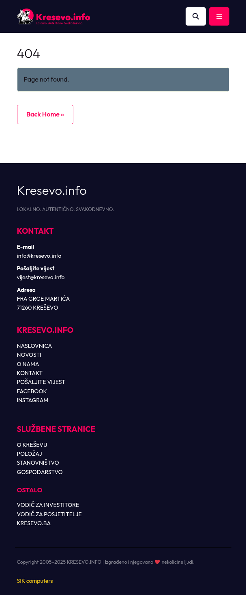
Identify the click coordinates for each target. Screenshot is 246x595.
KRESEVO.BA (34, 523)
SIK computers (35, 580)
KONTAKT (30, 373)
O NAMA (28, 364)
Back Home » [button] (45, 114)
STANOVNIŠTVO (38, 462)
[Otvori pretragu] (196, 16)
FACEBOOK (32, 391)
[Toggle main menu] (219, 16)
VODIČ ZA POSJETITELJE (49, 514)
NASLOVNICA (34, 345)
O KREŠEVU (32, 444)
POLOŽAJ (29, 453)
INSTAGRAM (33, 400)
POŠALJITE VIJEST (41, 382)
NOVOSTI (29, 354)
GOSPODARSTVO (40, 472)
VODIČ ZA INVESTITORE (48, 505)
